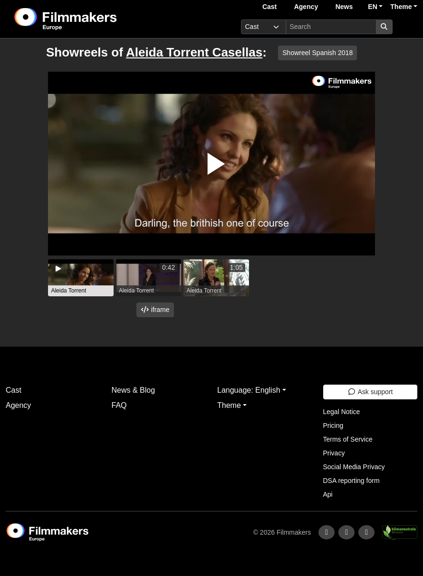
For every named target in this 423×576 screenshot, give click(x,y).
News (344, 6)
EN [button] (372, 6)
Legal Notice (341, 411)
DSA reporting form (351, 480)
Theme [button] (401, 6)
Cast (269, 6)
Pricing (333, 425)
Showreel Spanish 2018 (317, 53)
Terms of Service (348, 439)
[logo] (89, 19)
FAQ (119, 405)
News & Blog (133, 390)
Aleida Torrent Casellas (194, 52)
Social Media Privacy (354, 467)
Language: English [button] (248, 390)
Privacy (334, 453)
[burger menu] (406, 27)
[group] (81, 277)
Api (328, 494)
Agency (306, 6)
